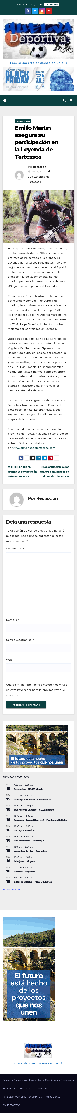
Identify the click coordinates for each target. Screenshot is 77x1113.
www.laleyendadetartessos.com (33, 447)
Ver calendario (11, 889)
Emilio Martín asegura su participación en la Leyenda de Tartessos (36, 142)
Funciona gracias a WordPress (20, 1080)
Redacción (39, 166)
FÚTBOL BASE (53, 1096)
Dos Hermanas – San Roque (29, 840)
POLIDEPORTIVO (23, 121)
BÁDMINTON (35, 1096)
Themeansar (67, 1080)
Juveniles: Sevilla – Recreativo (30, 850)
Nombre (13, 619)
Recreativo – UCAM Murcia (28, 789)
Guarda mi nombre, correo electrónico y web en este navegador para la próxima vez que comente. (36, 690)
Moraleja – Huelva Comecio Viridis (32, 799)
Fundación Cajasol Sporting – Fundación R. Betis (40, 820)
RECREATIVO (10, 1088)
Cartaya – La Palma (24, 830)
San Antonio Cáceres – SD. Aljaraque (34, 809)
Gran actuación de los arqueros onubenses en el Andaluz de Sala (54, 471)
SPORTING (43, 1088)
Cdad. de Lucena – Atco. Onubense (33, 881)
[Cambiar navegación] (71, 100)
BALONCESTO (26, 1088)
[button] (64, 100)
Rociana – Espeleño (24, 871)
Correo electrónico (20, 639)
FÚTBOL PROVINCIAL (14, 1096)
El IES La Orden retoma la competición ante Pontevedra (22, 471)
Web (9, 659)
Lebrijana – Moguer (24, 861)
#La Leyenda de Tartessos (39, 179)
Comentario (15, 548)
